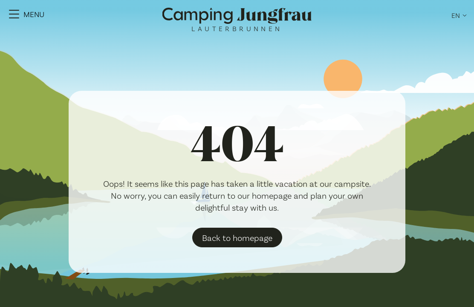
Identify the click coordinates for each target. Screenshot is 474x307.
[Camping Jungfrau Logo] (237, 16)
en (455, 15)
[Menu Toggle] (26, 14)
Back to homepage (237, 237)
